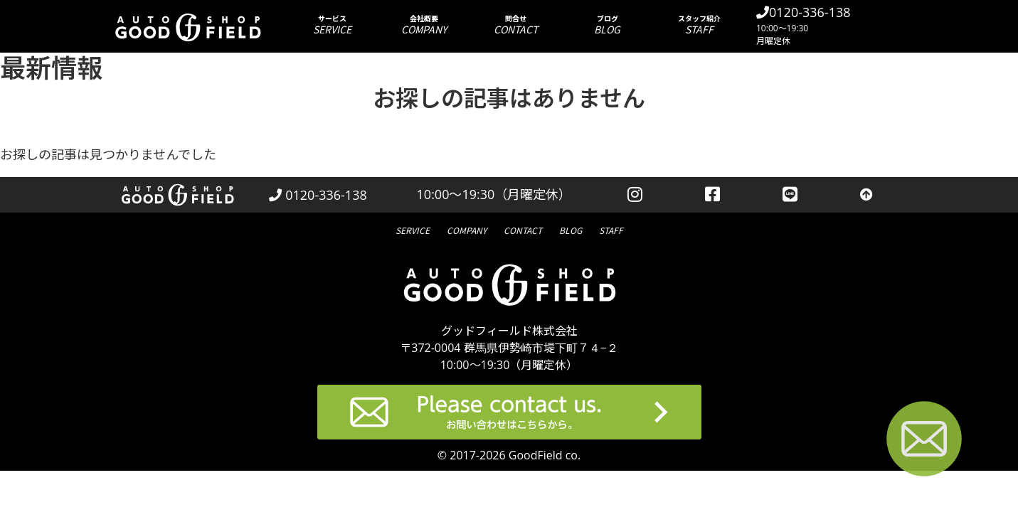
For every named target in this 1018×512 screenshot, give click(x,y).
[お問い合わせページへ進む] (924, 441)
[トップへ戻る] (866, 195)
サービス (332, 24)
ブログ (607, 24)
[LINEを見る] (790, 195)
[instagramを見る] (635, 195)
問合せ (515, 24)
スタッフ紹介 (699, 24)
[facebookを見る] (712, 195)
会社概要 (423, 24)
